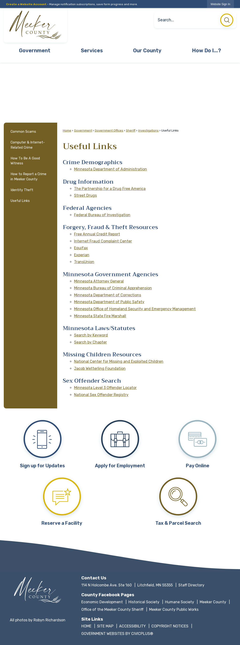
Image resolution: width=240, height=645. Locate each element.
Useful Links (20, 201)
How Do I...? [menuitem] (206, 50)
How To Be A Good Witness (25, 161)
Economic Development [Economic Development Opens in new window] (102, 602)
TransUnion (84, 262)
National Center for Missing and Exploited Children (118, 361)
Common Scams (23, 132)
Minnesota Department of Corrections (107, 295)
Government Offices (109, 130)
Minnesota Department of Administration (110, 169)
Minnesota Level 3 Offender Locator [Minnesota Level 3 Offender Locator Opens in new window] (105, 387)
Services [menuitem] (92, 50)
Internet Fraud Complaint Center (103, 241)
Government (83, 130)
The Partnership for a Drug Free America (110, 188)
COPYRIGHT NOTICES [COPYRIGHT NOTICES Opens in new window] (169, 626)
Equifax (81, 248)
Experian (81, 255)
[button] (227, 21)
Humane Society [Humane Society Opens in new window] (179, 602)
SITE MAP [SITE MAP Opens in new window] (105, 626)
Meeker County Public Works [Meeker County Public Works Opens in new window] (174, 609)
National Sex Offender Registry (101, 394)
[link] (220, 4)
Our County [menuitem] (147, 50)
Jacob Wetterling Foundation (100, 368)
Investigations (148, 130)
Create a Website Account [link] (26, 4)
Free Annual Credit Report (97, 234)
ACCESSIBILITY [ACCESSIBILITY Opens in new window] (132, 626)
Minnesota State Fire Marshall (100, 316)
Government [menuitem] (34, 50)
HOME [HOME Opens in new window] (86, 626)
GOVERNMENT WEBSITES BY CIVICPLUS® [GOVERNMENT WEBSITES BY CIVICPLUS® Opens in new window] (117, 633)
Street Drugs (85, 195)
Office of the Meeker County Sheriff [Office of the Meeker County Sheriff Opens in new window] (112, 609)
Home (67, 130)
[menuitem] (30, 131)
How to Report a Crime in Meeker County (28, 176)
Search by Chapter (90, 342)
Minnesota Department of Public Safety (109, 302)
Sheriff (130, 130)
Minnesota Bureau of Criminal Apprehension (113, 288)
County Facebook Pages (107, 594)
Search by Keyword (91, 335)
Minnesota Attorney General (99, 281)
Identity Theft (22, 190)
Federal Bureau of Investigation (102, 215)
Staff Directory (191, 585)
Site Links (92, 619)
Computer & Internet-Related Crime (28, 145)
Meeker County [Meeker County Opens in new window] (213, 602)
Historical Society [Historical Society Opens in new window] (143, 602)
